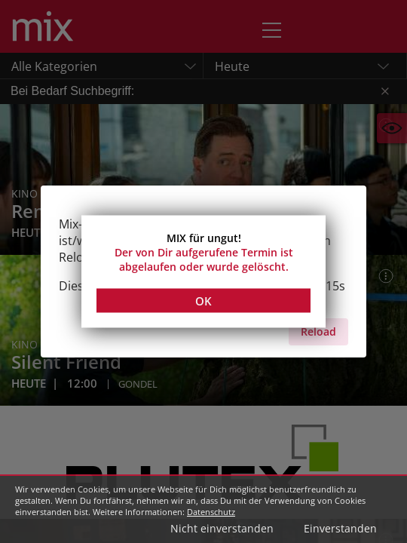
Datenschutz (211, 511)
